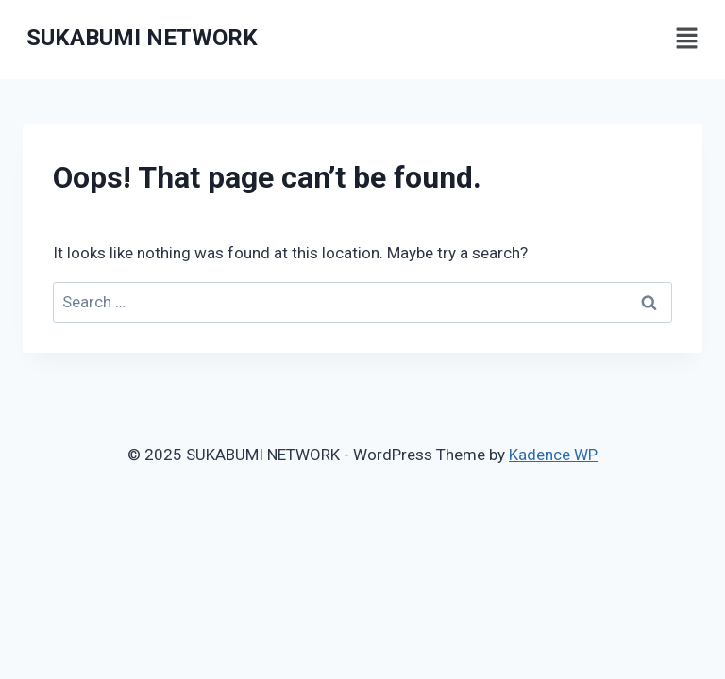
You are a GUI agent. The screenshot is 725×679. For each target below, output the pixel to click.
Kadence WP (553, 454)
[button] (687, 39)
